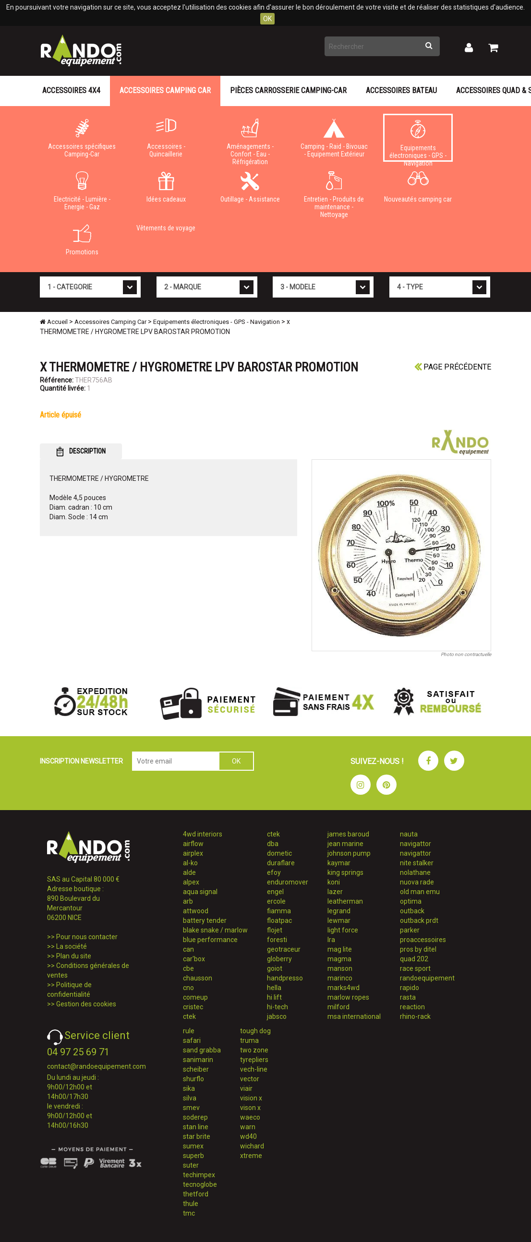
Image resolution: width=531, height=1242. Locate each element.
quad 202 (414, 959)
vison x (250, 1107)
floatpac (279, 920)
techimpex (199, 1175)
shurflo (193, 1079)
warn (247, 1127)
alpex (191, 882)
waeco (250, 1117)
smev (191, 1107)
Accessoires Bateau (401, 90)
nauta (409, 834)
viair (246, 1088)
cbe (188, 968)
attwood (195, 911)
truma (249, 1040)
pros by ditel (418, 949)
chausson (197, 978)
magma (339, 959)
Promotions (82, 240)
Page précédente (452, 366)
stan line (195, 1127)
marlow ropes (348, 997)
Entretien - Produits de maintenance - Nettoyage (334, 193)
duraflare (281, 863)
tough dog (255, 1031)
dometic (279, 853)
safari (192, 1040)
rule (188, 1031)
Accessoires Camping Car (165, 90)
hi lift (274, 997)
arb (188, 901)
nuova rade (417, 882)
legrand (338, 911)
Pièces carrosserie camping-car (288, 90)
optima (411, 901)
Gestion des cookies (86, 1004)
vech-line (253, 1069)
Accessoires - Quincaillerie (166, 138)
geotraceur (284, 949)
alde (189, 872)
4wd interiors (202, 834)
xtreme (251, 1155)
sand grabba (202, 1050)
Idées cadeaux (166, 187)
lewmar (338, 920)
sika (189, 1088)
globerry (279, 959)
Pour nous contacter (87, 937)
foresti (277, 939)
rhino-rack (415, 1016)
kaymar (338, 863)
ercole (276, 901)
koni (333, 882)
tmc (189, 1213)
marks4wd (343, 987)
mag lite (339, 949)
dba (272, 844)
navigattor (415, 844)
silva (189, 1098)
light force (342, 930)
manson (339, 968)
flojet (274, 930)
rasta (408, 997)
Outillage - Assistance (250, 187)
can (188, 949)
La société (71, 946)
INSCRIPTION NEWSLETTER (81, 761)
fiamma (279, 911)
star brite (196, 1136)
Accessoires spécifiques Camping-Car (82, 138)
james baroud (348, 834)
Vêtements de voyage (165, 228)
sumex (193, 1146)
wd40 (248, 1136)
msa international (354, 1016)
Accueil (54, 321)
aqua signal (200, 892)
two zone (254, 1050)
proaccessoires (423, 939)
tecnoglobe (200, 1184)
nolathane (415, 872)
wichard (252, 1146)
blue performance (210, 939)
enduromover (287, 882)
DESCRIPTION (81, 451)
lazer (335, 892)
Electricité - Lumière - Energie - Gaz (82, 191)
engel (275, 892)
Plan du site (73, 956)
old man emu (420, 892)
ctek (189, 1016)
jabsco (277, 1016)
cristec (193, 1007)
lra (331, 939)
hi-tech (277, 1007)
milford (338, 1007)
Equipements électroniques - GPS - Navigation (418, 141)
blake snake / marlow (215, 930)
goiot (274, 968)
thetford (195, 1194)
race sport (415, 968)
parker (410, 930)
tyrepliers (254, 1059)
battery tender (205, 920)
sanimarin (198, 1059)
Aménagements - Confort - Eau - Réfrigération (250, 140)
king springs (345, 872)
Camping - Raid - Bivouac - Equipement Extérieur (334, 138)
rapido (409, 987)
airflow (193, 844)
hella (274, 987)
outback (412, 911)
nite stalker (417, 863)
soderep (195, 1117)
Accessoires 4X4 (71, 90)
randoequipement (427, 978)
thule (190, 1203)
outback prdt (419, 920)
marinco (339, 978)
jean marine (345, 844)
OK (267, 19)
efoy (274, 872)
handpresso (285, 978)
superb (193, 1155)
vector (249, 1079)
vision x (251, 1098)
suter (191, 1165)
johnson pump (349, 853)
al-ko (190, 863)
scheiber (196, 1069)
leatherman (345, 901)
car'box (194, 959)
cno (188, 987)
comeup (195, 997)
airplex (193, 853)
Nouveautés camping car (418, 187)
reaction (412, 1007)
